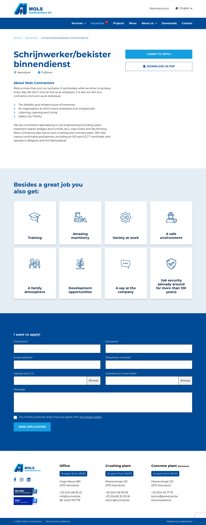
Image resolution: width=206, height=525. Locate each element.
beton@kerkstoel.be (164, 496)
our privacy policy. (91, 417)
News (133, 23)
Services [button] (78, 23)
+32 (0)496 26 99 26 (117, 496)
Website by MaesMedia (179, 521)
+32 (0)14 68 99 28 (116, 492)
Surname (111, 341)
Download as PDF (159, 66)
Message (19, 389)
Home (18, 38)
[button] (184, 8)
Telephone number (118, 357)
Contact (187, 23)
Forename (21, 341)
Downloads (169, 23)
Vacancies (99, 23)
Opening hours (159, 8)
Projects (118, 23)
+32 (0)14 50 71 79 (162, 492)
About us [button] (147, 23)
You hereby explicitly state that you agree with (60, 417)
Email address (23, 357)
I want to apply (159, 54)
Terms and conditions (58, 521)
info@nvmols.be (70, 496)
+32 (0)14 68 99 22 (71, 492)
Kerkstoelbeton (161, 500)
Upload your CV (24, 373)
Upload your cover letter (121, 373)
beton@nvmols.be (117, 500)
